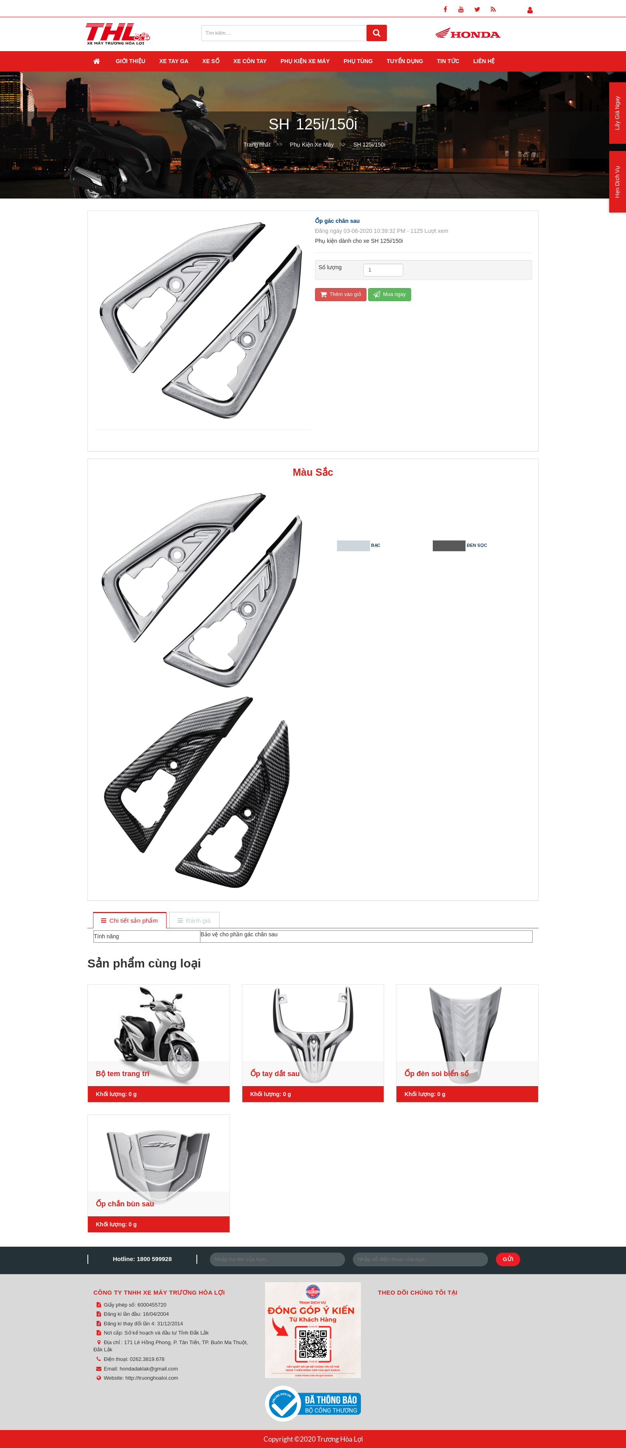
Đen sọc (480, 546)
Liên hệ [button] (484, 61)
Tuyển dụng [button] (405, 61)
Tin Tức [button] (448, 61)
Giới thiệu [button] (130, 61)
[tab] (129, 921)
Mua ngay (389, 294)
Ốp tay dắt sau (275, 1074)
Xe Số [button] (211, 61)
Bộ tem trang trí (122, 1074)
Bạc (384, 546)
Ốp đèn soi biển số (436, 1074)
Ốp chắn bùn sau (125, 1204)
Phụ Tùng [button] (358, 61)
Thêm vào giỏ (340, 294)
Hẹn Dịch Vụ (617, 182)
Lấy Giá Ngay (617, 113)
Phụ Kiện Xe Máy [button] (305, 61)
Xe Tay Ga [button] (173, 61)
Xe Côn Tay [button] (250, 61)
